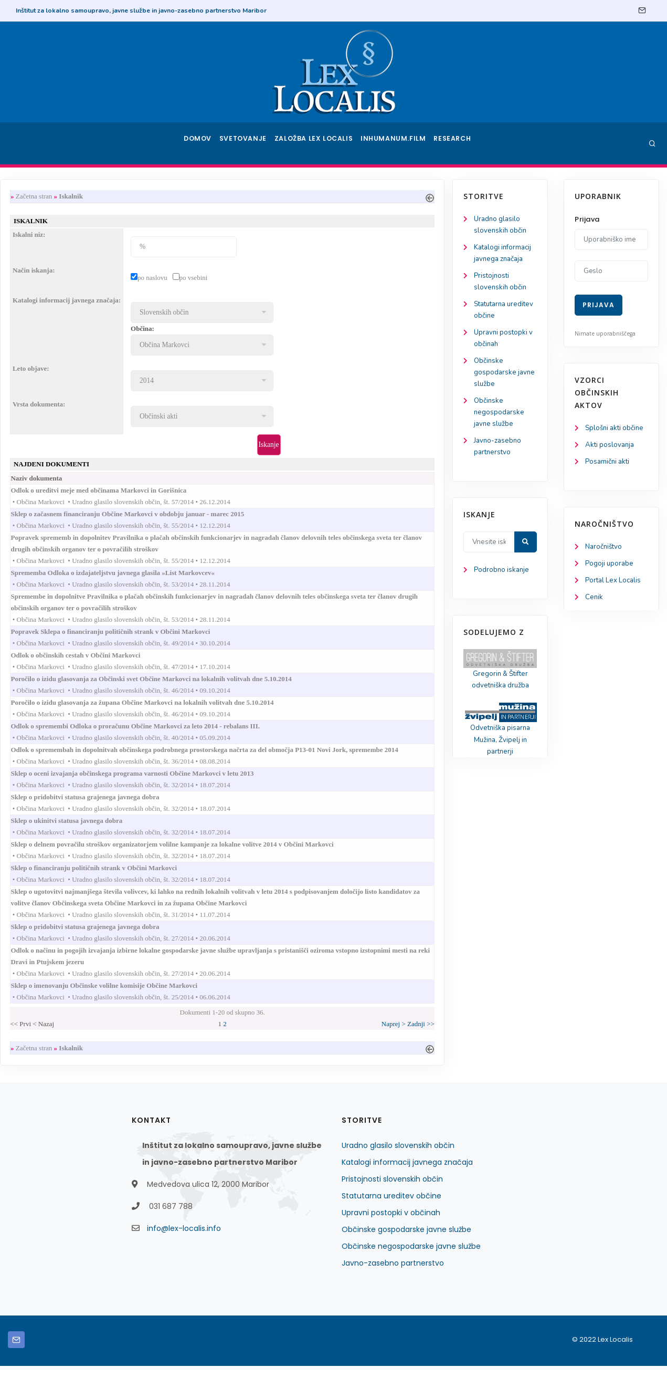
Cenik (594, 601)
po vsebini (308, 279)
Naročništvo (604, 549)
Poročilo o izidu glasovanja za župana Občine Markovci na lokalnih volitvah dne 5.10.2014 (267, 718)
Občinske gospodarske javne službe (50, 379)
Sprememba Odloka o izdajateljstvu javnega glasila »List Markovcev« (237, 581)
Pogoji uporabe (610, 566)
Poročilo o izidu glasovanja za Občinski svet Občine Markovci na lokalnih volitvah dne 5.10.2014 (276, 693)
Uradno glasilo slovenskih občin (398, 1178)
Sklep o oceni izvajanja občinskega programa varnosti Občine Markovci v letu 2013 (257, 792)
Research (454, 143)
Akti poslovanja (611, 446)
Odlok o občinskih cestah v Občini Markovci (200, 668)
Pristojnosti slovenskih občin (392, 1212)
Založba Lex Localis (317, 143)
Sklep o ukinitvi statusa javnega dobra (191, 842)
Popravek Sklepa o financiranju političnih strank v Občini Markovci (235, 643)
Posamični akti (608, 463)
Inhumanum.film (396, 143)
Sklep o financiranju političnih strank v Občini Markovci (218, 892)
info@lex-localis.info (184, 1261)
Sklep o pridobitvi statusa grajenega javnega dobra (209, 817)
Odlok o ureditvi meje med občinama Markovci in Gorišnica (223, 494)
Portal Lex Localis (614, 584)
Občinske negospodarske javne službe (55, 421)
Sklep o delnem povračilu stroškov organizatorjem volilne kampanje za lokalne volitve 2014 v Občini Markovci (297, 867)
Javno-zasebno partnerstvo (393, 1296)
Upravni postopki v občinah (391, 1245)
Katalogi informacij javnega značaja (407, 1195)
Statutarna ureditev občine (391, 1229)
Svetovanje (246, 143)
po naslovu (267, 279)
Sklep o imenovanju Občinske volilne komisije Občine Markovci (229, 1016)
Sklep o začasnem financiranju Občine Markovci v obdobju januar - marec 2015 (252, 519)
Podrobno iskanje (58, 582)
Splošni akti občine (616, 428)
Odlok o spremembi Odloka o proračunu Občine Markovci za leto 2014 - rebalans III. (260, 743)
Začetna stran (149, 197)
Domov (197, 143)
